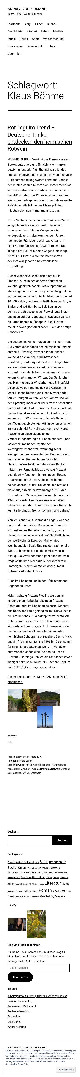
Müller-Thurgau (31, 768)
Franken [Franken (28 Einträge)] (27, 872)
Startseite (14, 24)
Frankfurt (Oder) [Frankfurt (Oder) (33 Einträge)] (40, 872)
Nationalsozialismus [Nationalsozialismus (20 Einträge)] (15, 891)
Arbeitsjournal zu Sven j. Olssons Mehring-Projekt (37, 996)
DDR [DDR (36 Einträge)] (25, 867)
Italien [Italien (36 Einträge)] (11, 883)
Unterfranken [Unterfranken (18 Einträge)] (34, 897)
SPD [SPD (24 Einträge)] (64, 891)
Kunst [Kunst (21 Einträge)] (36, 884)
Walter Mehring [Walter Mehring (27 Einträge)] (47, 896)
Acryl (27, 24)
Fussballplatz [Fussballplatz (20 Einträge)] (62, 873)
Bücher (51, 24)
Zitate (51, 46)
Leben (45, 31)
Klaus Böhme (15, 768)
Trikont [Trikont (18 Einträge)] (68, 891)
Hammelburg (59, 764)
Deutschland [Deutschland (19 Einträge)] (32, 868)
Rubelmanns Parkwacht (22, 1006)
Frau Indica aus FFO (19, 1001)
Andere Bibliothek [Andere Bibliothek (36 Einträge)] (24, 862)
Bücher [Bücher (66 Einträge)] (13, 867)
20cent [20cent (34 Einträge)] (11, 862)
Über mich (14, 53)
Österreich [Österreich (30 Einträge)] (60, 896)
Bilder (39, 24)
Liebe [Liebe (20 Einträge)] (42, 884)
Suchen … (13, 831)
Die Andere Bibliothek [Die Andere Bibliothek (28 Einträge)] (48, 868)
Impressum (15, 46)
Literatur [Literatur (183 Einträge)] (53, 883)
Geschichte (15, 31)
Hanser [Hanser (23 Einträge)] (49, 877)
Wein (27, 773)
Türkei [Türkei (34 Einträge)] (11, 896)
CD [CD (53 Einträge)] (20, 867)
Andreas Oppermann (27, 9)
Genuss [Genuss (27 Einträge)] (17, 877)
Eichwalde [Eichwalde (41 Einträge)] (13, 872)
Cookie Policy (23, 1064)
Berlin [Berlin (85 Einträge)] (44, 862)
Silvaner (65, 768)
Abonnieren (20, 977)
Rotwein (55, 768)
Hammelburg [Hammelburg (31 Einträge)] (38, 877)
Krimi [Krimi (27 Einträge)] (31, 884)
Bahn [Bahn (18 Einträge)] (37, 862)
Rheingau (45, 768)
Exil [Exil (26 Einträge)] (21, 872)
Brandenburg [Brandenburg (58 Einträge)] (57, 862)
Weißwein (36, 773)
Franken (46, 764)
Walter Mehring (53, 39)
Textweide (14, 1016)
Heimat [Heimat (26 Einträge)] (56, 877)
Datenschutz (35, 46)
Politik (24, 39)
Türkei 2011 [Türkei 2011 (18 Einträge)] (19, 897)
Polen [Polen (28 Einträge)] (26, 891)
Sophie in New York (19, 1011)
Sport (35, 39)
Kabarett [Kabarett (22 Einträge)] (18, 884)
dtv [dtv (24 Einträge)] (60, 868)
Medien (58, 31)
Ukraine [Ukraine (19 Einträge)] (26, 897)
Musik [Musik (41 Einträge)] (65, 883)
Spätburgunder (15, 773)
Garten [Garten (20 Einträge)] (10, 877)
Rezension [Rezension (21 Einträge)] (34, 891)
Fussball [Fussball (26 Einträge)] (53, 872)
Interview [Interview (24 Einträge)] (64, 877)
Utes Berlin (14, 1021)
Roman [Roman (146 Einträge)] (45, 890)
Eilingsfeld (35, 764)
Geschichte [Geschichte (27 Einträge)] (26, 877)
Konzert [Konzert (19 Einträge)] (25, 884)
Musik (12, 39)
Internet (32, 31)
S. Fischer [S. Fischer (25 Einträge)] (57, 891)
